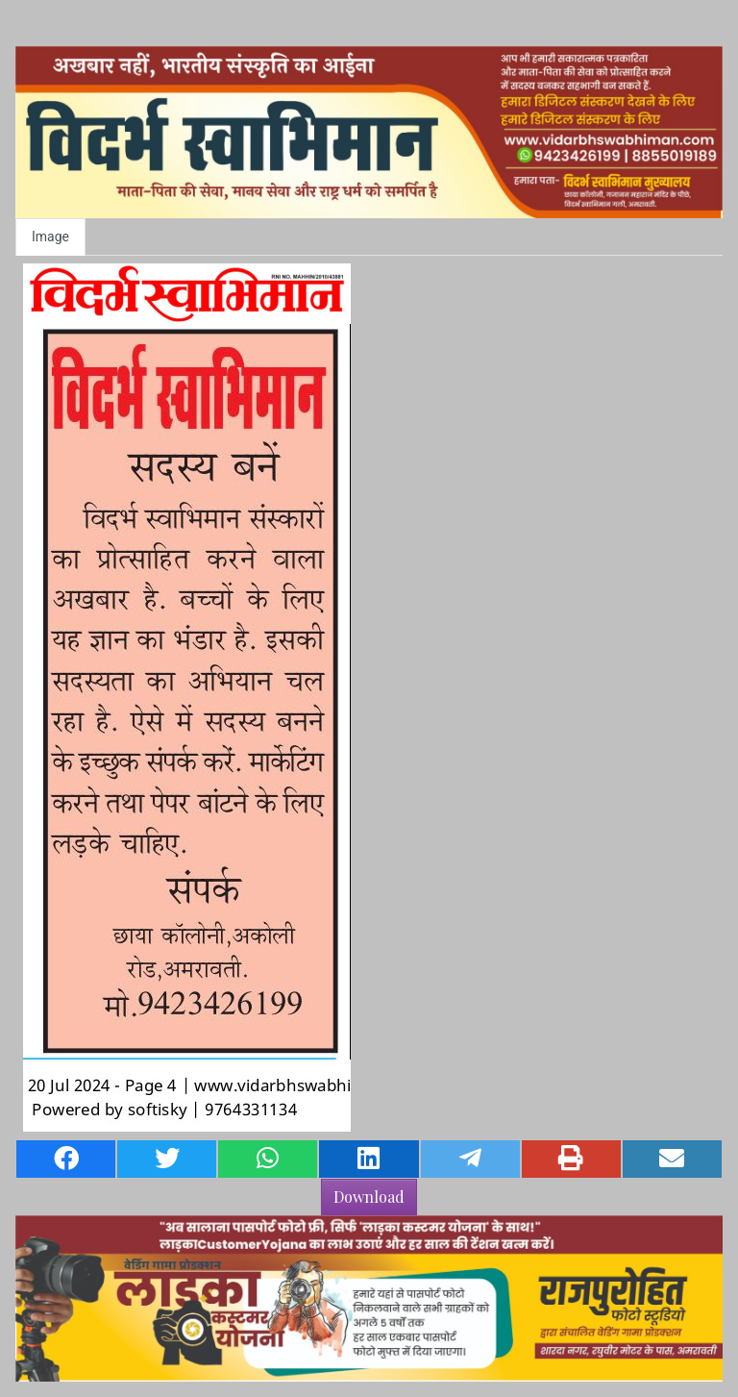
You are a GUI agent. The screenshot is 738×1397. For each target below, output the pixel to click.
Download (369, 1196)
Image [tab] (50, 236)
